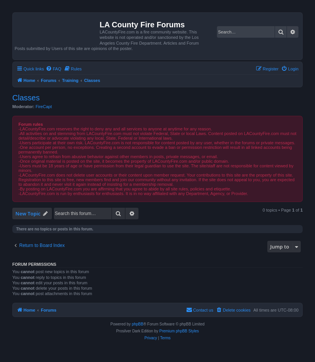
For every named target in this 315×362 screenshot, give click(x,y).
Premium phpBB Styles (179, 331)
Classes (26, 97)
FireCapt (44, 106)
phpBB (137, 324)
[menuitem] (53, 68)
